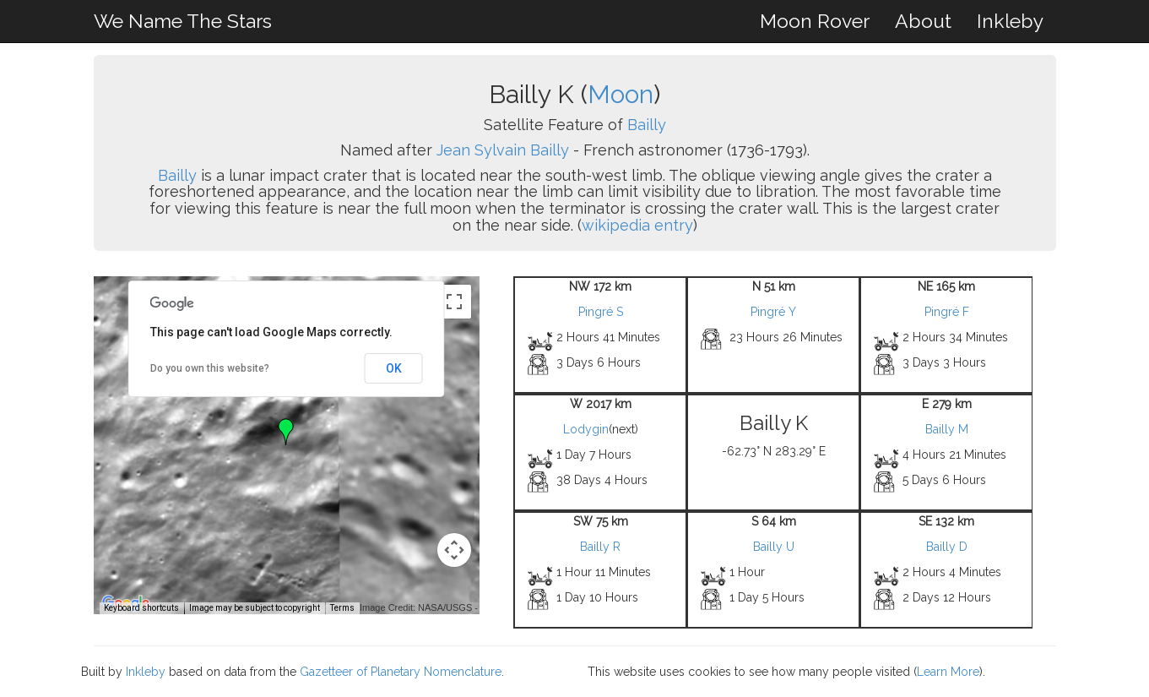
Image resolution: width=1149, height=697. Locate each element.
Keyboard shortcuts (141, 608)
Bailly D (946, 546)
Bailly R (600, 546)
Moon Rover (815, 20)
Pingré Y (773, 312)
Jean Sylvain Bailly (502, 150)
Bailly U (773, 546)
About (923, 20)
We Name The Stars (183, 20)
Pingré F (946, 312)
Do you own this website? (209, 368)
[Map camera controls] (454, 550)
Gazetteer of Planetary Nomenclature (400, 671)
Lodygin (586, 429)
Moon (620, 94)
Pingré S (600, 312)
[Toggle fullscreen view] (454, 302)
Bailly (646, 124)
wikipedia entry (637, 225)
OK (394, 368)
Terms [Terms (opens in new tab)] (342, 608)
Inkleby (1010, 20)
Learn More (948, 671)
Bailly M (946, 429)
